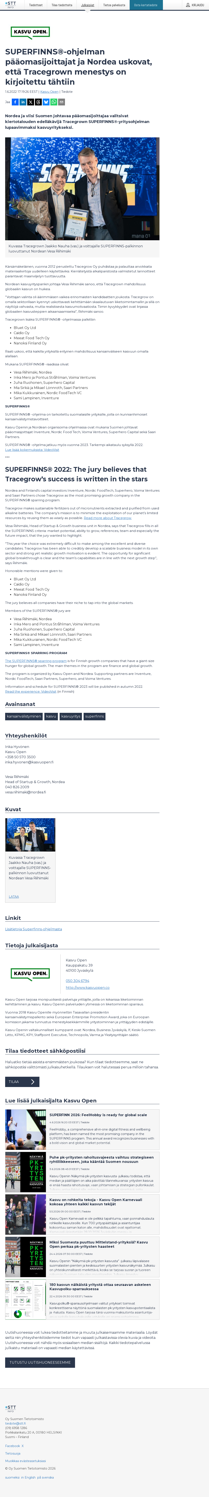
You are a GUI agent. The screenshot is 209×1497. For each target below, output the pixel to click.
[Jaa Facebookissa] (15, 102)
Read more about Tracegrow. (108, 518)
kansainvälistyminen (24, 716)
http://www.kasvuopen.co (88, 988)
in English (28, 1477)
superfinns (94, 716)
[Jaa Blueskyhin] (46, 102)
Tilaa (22, 1082)
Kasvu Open (49, 92)
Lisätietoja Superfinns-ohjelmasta (33, 929)
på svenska (45, 1477)
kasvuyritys (70, 716)
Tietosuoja (12, 1453)
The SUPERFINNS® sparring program (36, 661)
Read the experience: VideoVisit (30, 691)
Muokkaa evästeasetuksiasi (25, 1461)
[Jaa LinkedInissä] (23, 102)
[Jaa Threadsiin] (38, 102)
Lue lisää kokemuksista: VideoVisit (32, 450)
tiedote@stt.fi (15, 1423)
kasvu (51, 716)
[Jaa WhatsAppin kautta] (53, 102)
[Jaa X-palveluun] (30, 102)
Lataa (14, 897)
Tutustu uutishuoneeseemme (40, 1362)
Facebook (12, 1446)
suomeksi (12, 1477)
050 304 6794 (77, 981)
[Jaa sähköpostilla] (61, 102)
